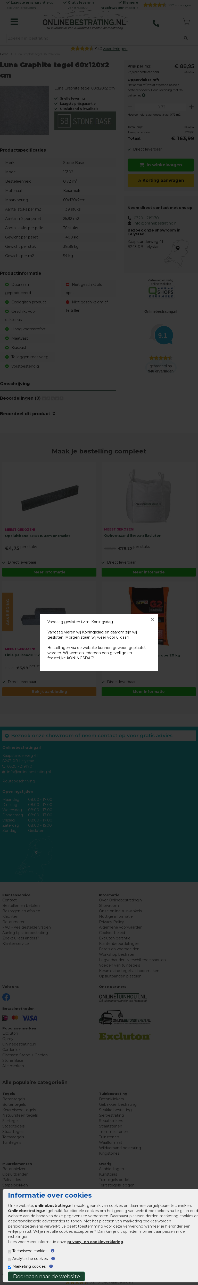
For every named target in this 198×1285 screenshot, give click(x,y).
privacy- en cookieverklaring (95, 1241)
